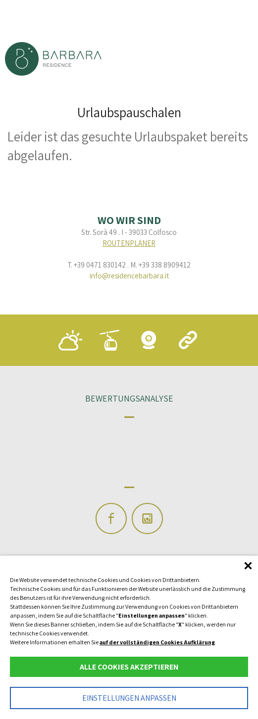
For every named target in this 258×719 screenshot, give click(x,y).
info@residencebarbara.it (129, 275)
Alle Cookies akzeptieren (129, 667)
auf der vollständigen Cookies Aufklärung (157, 642)
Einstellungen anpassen (129, 698)
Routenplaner (129, 243)
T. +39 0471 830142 (96, 265)
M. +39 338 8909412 (160, 265)
